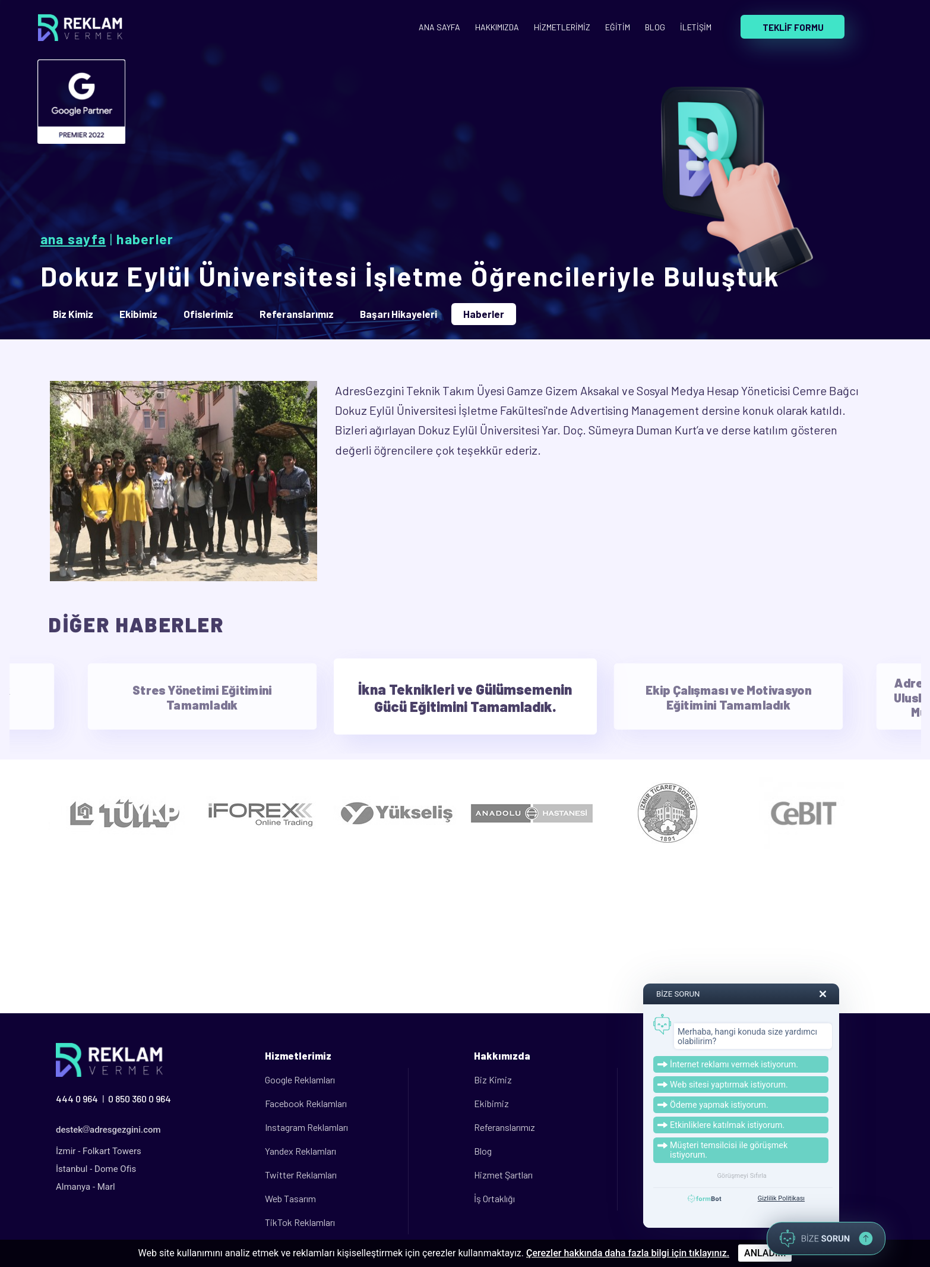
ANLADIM (765, 1253)
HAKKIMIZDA (497, 27)
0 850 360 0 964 (139, 1098)
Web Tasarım (290, 1198)
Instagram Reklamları (306, 1127)
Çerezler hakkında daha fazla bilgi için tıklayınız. (627, 1253)
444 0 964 (77, 1098)
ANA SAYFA (439, 27)
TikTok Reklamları (300, 1222)
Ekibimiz (491, 1103)
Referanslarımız (504, 1127)
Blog (483, 1150)
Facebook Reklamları (306, 1103)
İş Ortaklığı (494, 1198)
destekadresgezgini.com (108, 1129)
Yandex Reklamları (300, 1150)
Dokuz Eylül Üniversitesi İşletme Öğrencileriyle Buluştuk (410, 276)
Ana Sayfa (73, 239)
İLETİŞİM (695, 27)
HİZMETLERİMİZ (562, 27)
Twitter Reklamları (301, 1174)
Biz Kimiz (493, 1079)
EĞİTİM (617, 27)
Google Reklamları (300, 1079)
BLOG (655, 27)
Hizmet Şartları (503, 1174)
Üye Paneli (703, 1079)
